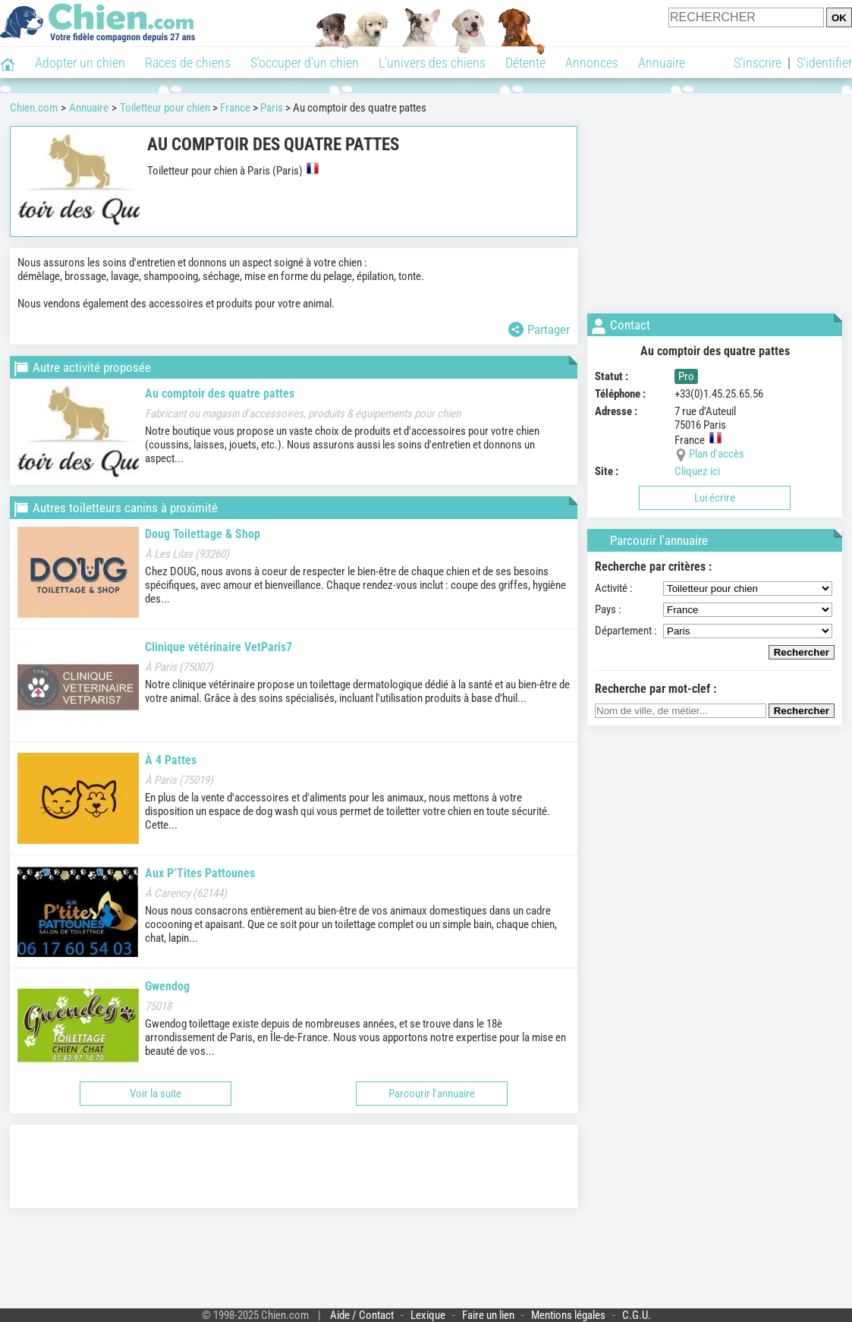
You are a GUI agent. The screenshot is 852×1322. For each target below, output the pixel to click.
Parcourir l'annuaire (431, 1093)
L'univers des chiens (432, 63)
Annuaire (661, 63)
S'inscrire (757, 63)
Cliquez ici (697, 471)
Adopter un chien (80, 63)
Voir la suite (155, 1093)
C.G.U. (636, 1315)
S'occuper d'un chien (304, 63)
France (235, 108)
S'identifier (824, 63)
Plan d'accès (716, 454)
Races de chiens (188, 63)
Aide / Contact (362, 1315)
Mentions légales (568, 1315)
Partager (539, 329)
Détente (525, 63)
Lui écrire (714, 498)
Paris (271, 108)
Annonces (591, 63)
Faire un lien (488, 1315)
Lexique (427, 1315)
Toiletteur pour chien (165, 108)
